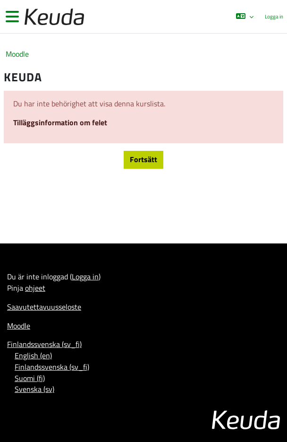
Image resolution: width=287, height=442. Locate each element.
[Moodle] (53, 17)
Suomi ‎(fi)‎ (30, 378)
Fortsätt (143, 159)
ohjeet (35, 288)
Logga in (274, 16)
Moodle (17, 54)
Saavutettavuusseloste (44, 306)
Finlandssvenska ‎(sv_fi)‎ (44, 344)
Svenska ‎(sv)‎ (34, 389)
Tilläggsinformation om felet (60, 122)
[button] (245, 16)
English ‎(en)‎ (33, 355)
